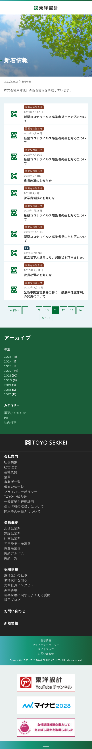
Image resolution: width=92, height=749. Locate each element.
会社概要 (10, 472)
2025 (8, 357)
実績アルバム (14, 553)
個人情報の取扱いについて (24, 506)
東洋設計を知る (15, 580)
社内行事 (10, 422)
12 (63, 310)
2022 (8, 371)
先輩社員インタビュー (20, 585)
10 (47, 310)
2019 (7, 385)
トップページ (11, 81)
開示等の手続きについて (22, 511)
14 (80, 310)
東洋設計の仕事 (15, 575)
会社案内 (11, 456)
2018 (7, 390)
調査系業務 (12, 548)
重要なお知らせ (15, 413)
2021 (7, 375)
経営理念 (10, 467)
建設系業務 (12, 533)
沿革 (7, 477)
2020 (8, 380)
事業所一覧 (12, 482)
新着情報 (11, 623)
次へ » (46, 317)
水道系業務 (12, 529)
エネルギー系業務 (17, 543)
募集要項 (10, 590)
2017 (7, 394)
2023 (8, 366)
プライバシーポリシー (20, 492)
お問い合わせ (14, 611)
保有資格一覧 (14, 487)
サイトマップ (46, 649)
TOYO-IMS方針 (15, 497)
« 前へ (14, 310)
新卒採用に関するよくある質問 (27, 595)
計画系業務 (12, 538)
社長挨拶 (10, 462)
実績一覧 (10, 558)
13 (71, 310)
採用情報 (11, 569)
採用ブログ (12, 600)
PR (6, 418)
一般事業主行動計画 (19, 502)
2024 (8, 361)
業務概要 (11, 523)
